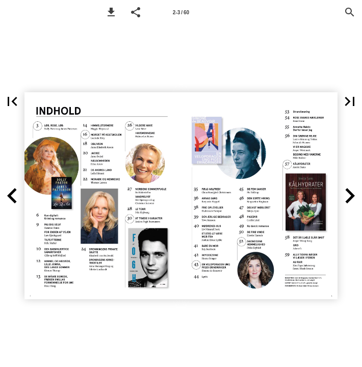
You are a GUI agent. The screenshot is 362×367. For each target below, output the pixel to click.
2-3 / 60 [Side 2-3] (181, 12)
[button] (111, 12)
